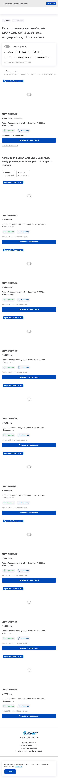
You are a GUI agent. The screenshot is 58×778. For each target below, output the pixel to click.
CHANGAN (21, 52)
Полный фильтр (19, 47)
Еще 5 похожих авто (10, 145)
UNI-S (36, 52)
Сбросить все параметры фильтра (17, 62)
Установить (51, 3)
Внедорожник (23, 57)
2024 (8, 57)
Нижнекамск (42, 57)
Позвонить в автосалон (29, 140)
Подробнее (18, 766)
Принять (10, 772)
